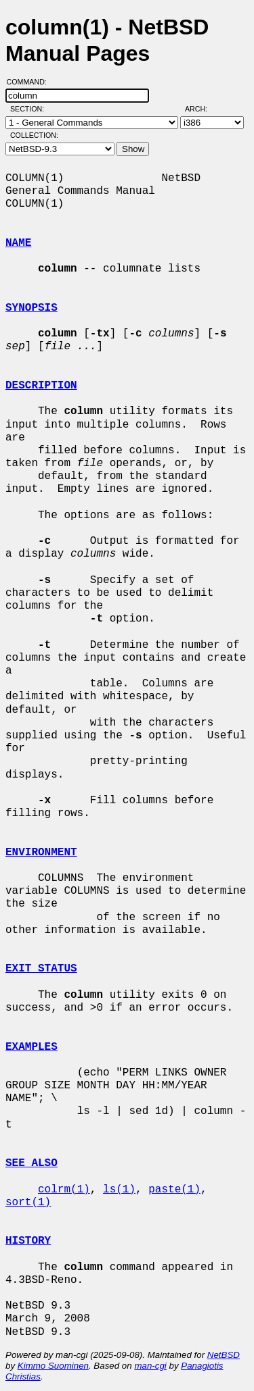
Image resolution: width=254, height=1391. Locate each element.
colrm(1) (64, 1189)
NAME (18, 243)
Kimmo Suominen (53, 1366)
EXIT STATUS (41, 968)
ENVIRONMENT (41, 852)
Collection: (34, 135)
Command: (31, 82)
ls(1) (119, 1189)
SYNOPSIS (31, 308)
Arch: (202, 109)
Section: (30, 109)
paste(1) (174, 1189)
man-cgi (150, 1366)
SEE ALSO (31, 1163)
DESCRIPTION (41, 385)
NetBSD (223, 1355)
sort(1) (28, 1202)
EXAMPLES (31, 1047)
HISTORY (28, 1241)
